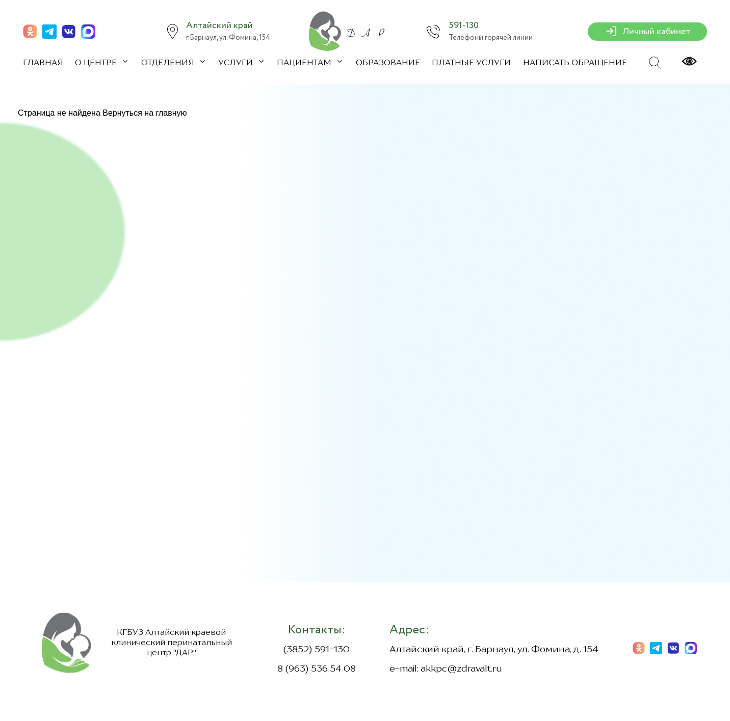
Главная (43, 63)
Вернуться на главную (144, 113)
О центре (97, 63)
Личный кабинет (647, 31)
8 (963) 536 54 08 (316, 669)
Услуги (236, 63)
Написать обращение (575, 63)
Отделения (168, 63)
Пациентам (305, 63)
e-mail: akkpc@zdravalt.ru (445, 669)
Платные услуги (471, 63)
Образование (388, 63)
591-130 (464, 25)
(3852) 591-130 (316, 649)
